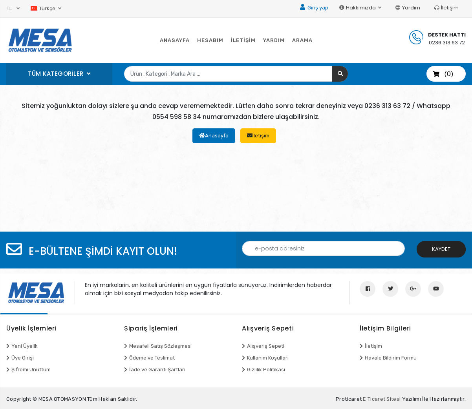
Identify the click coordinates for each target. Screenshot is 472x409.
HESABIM (210, 40)
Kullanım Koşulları (268, 358)
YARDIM (274, 40)
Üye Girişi (22, 358)
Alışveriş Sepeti (265, 346)
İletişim (446, 7)
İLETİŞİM (243, 40)
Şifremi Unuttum (31, 369)
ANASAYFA (175, 40)
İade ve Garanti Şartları (157, 369)
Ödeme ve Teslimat (152, 358)
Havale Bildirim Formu (391, 358)
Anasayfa (214, 136)
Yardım (407, 7)
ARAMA (302, 40)
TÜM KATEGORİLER (56, 73)
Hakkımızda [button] (358, 7)
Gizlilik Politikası (266, 369)
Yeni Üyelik (24, 346)
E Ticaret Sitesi (382, 399)
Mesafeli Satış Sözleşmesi (160, 346)
